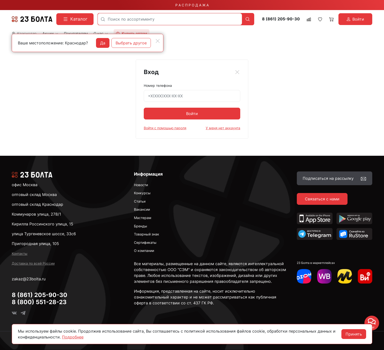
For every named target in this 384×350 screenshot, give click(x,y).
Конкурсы (142, 193)
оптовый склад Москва (34, 194)
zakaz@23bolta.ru (29, 278)
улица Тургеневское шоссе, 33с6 (44, 233)
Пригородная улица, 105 (35, 243)
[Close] (237, 72)
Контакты (19, 253)
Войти (192, 113)
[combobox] (170, 19)
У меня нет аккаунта (223, 128)
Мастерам (142, 218)
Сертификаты (145, 242)
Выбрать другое (131, 42)
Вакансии (142, 209)
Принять (354, 334)
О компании (144, 250)
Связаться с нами (322, 198)
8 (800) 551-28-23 (39, 302)
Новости (141, 185)
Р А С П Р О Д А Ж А (192, 5)
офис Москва (24, 184)
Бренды (140, 226)
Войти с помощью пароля (165, 128)
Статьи (139, 201)
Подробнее (73, 337)
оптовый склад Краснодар (37, 204)
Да (102, 42)
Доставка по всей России (33, 263)
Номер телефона (158, 85)
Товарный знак (146, 234)
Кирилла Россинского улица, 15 (42, 223)
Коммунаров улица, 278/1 (36, 214)
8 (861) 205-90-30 (281, 19)
